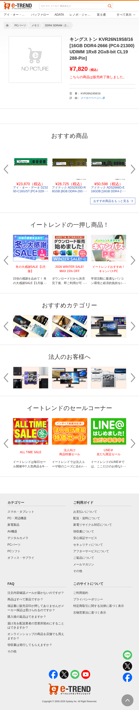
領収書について (83, 531)
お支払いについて (85, 511)
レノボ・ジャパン (80, 14)
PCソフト (13, 551)
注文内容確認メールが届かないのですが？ (35, 592)
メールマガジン (83, 564)
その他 (77, 571)
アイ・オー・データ (15, 14)
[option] (35, 59)
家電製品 (13, 524)
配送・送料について (86, 518)
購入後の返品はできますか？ (26, 616)
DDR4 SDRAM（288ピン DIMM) (58, 25)
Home (7, 25)
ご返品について (83, 557)
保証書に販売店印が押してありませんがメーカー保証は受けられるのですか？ (35, 608)
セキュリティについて (88, 544)
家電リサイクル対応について (92, 524)
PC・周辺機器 (16, 518)
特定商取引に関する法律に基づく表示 (98, 605)
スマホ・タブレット (20, 511)
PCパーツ (20, 25)
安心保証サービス (85, 538)
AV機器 (12, 531)
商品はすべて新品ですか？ (25, 599)
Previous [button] (6, 169)
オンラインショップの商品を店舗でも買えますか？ (35, 636)
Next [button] (133, 169)
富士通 (101, 14)
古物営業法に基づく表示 (89, 612)
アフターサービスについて (91, 551)
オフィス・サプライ (20, 557)
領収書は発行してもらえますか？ (29, 644)
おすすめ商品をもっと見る (111, 201)
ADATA (59, 14)
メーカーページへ (91, 97)
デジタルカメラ (17, 538)
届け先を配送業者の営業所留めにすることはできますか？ (35, 625)
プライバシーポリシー (88, 599)
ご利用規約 (80, 592)
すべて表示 (124, 14)
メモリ (35, 25)
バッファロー (40, 14)
